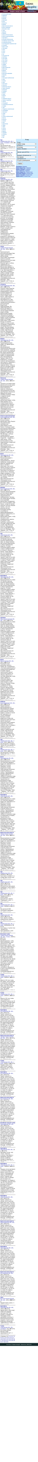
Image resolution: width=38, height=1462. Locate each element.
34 (12, 1340)
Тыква (3, 113)
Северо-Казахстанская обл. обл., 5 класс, (6, 935)
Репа (3, 97)
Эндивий (4, 132)
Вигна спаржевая (6, 27)
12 (5, 1337)
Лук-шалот (4, 61)
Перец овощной (6, 88)
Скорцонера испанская (7, 104)
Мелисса (4, 71)
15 (10, 1337)
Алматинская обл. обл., (6, 152)
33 (10, 1340)
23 (9, 1339)
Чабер (3, 125)
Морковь (4, 74)
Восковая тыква (6, 28)
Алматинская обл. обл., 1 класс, (7, 1062)
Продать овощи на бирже (17, 11)
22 (7, 1339)
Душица (4, 31)
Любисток (4, 63)
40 (7, 1342)
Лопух (3, 51)
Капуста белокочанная (7, 34)
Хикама (4, 120)
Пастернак (4, 83)
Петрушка (4, 89)
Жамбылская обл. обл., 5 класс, (7, 893)
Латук (3, 49)
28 (2, 1340)
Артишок (4, 17)
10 (2, 1337)
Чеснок (4, 128)
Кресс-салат (5, 46)
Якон (3, 135)
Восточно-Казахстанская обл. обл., (7, 1299)
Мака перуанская (6, 67)
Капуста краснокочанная (8, 36)
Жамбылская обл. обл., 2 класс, (7, 924)
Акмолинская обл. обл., (6, 178)
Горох (3, 30)
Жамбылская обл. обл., (6, 160)
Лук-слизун (4, 60)
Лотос (3, 52)
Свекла (4, 101)
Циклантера (5, 123)
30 (6, 1340)
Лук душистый (5, 55)
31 (7, 1340)
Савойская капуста (6, 98)
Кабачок (4, 33)
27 (1, 1340)
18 (1, 1339)
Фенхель (4, 119)
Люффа (4, 64)
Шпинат (4, 129)
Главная (5, 11)
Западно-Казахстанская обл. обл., (7, 1037)
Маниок (4, 70)
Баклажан (4, 20)
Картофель (4, 37)
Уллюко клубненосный (7, 116)
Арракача (4, 15)
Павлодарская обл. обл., (7, 339)
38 (4, 1342)
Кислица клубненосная (7, 39)
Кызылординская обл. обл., (7, 285)
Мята (3, 76)
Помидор (4, 91)
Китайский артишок (6, 42)
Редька (4, 95)
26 (14, 1339)
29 (4, 1340)
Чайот (3, 126)
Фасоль (4, 117)
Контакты (8, 1344)
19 (2, 1339)
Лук (3, 54)
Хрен (3, 122)
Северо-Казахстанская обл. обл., (6, 248)
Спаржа (4, 106)
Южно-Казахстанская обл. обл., (7, 619)
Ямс (3, 137)
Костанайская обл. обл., (6, 1010)
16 (11, 1337)
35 (14, 1340)
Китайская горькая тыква (8, 40)
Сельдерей (5, 103)
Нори (3, 79)
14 (8, 1337)
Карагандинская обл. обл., (7, 1221)
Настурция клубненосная (8, 77)
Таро (3, 107)
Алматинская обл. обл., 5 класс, (7, 1165)
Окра (3, 82)
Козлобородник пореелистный (9, 43)
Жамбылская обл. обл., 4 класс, (7, 741)
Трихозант (4, 111)
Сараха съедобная (6, 100)
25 (12, 1339)
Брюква (4, 24)
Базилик (4, 18)
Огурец (4, 80)
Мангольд (4, 68)
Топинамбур (5, 110)
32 (9, 1340)
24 (10, 1339)
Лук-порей (4, 58)
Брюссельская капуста (7, 25)
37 (2, 1342)
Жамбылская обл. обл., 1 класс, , (7, 141)
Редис (3, 94)
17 (13, 1337)
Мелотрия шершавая (7, 73)
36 (1, 1342)
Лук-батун (4, 57)
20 (4, 1339)
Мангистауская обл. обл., (7, 660)
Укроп (3, 114)
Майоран (4, 66)
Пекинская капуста (6, 86)
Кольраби (4, 45)
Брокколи (4, 23)
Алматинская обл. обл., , (6, 1327)
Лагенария (4, 48)
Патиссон (4, 85)
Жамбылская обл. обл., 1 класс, (7, 905)
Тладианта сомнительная (8, 109)
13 (7, 1337)
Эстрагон (4, 134)
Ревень (4, 92)
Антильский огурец (6, 14)
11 (3, 1337)
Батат (3, 21)
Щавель (4, 131)
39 (6, 1342)
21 (6, 1339)
